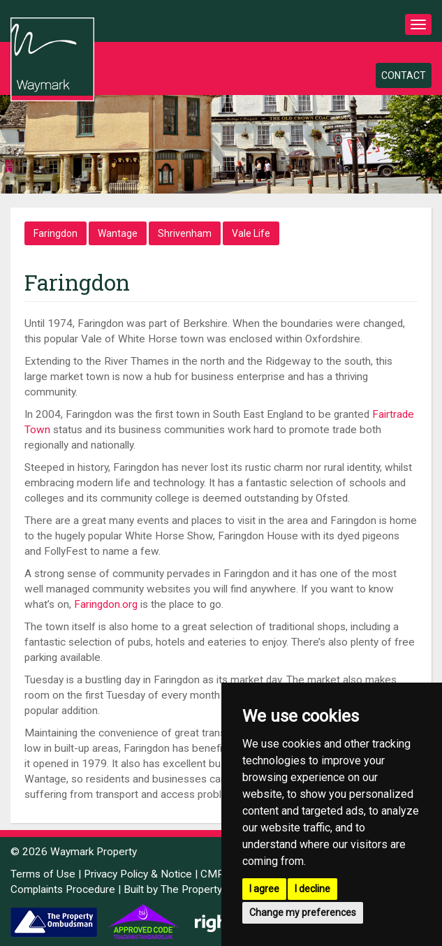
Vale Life (251, 233)
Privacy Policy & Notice (138, 874)
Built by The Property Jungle (190, 889)
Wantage (118, 233)
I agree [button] (264, 888)
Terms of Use (42, 874)
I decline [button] (312, 888)
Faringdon (56, 233)
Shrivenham (185, 233)
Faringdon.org (106, 604)
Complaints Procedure (62, 889)
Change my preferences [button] (302, 912)
